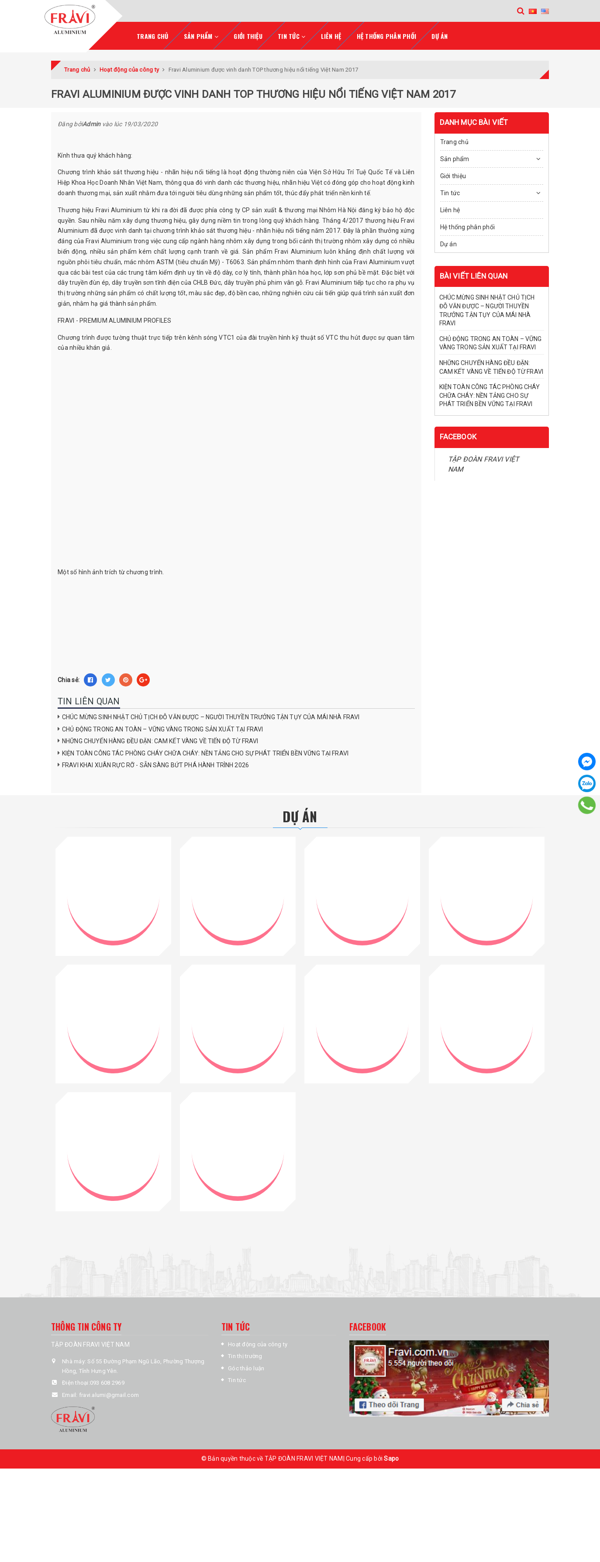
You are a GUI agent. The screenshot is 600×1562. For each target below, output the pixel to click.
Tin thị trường (245, 1342)
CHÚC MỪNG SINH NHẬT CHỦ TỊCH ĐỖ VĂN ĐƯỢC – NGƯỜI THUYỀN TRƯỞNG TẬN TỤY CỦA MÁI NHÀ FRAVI (210, 714)
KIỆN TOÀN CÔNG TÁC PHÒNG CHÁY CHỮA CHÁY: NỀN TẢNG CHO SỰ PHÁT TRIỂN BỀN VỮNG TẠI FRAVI (205, 751)
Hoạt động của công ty (257, 1330)
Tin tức (237, 1366)
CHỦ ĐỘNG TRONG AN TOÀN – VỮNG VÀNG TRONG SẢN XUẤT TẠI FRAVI (162, 727)
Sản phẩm (454, 156)
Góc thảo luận (246, 1354)
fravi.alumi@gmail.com (109, 1380)
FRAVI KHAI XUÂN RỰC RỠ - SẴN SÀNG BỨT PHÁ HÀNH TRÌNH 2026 (155, 763)
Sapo (391, 1444)
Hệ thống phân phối (387, 33)
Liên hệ (331, 33)
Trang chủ (152, 33)
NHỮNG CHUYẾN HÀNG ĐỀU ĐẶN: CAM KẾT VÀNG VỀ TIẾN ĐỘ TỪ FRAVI (160, 739)
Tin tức (450, 190)
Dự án (439, 33)
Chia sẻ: (68, 677)
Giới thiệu (248, 33)
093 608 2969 (107, 1368)
